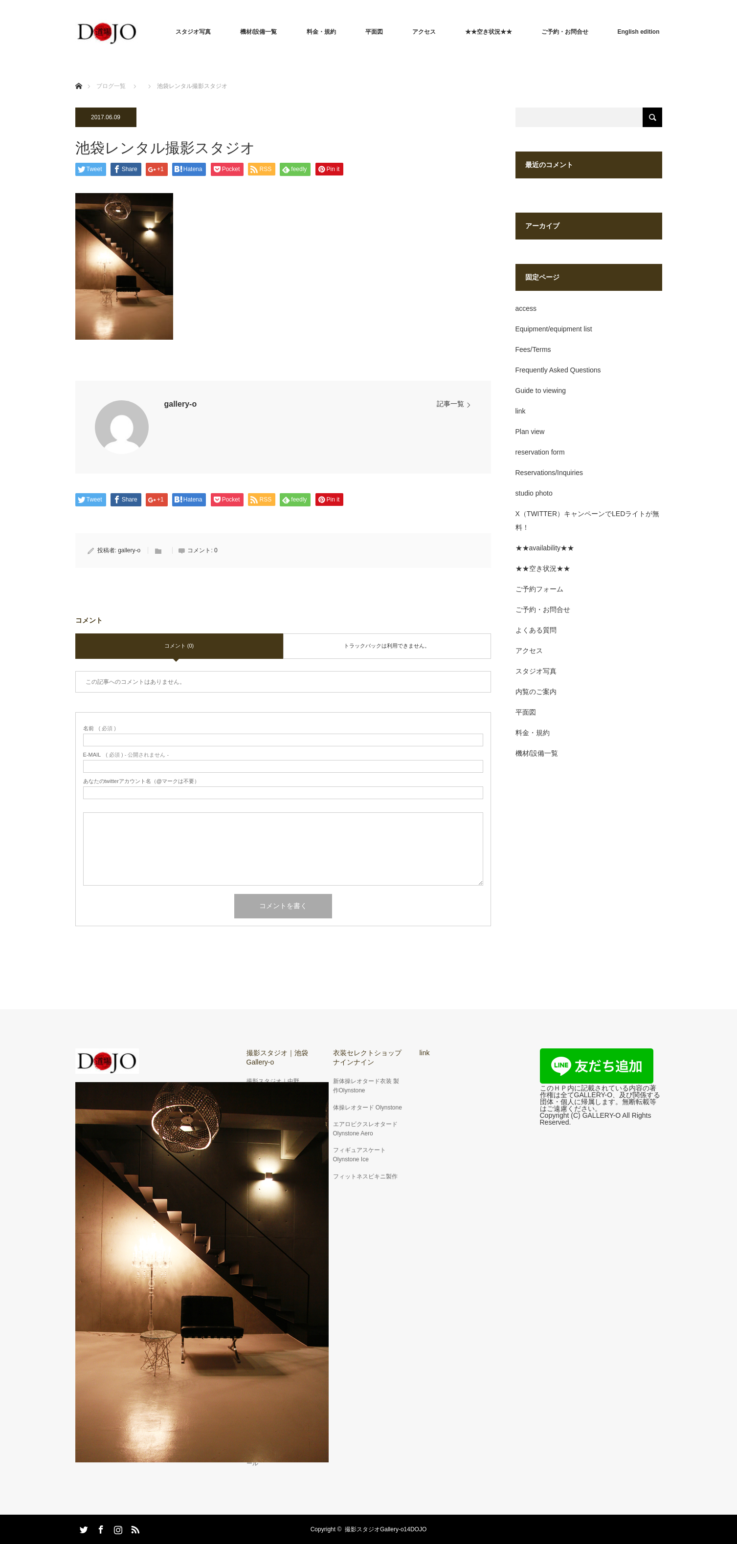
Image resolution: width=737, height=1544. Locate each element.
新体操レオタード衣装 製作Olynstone (366, 1086)
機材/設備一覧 (258, 31)
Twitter (82, 1528)
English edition (639, 31)
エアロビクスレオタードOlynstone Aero (365, 1129)
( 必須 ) (99, 728)
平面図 (374, 31)
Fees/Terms (533, 349)
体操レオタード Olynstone (367, 1107)
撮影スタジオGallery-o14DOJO (385, 1529)
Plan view (530, 431)
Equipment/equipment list (553, 329)
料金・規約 (321, 31)
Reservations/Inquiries (549, 473)
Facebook (99, 1528)
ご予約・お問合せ (564, 31)
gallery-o (180, 404)
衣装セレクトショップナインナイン (367, 1057)
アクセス (424, 31)
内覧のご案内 (536, 692)
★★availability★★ (545, 548)
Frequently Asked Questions (558, 370)
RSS (134, 1528)
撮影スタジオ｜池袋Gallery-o (277, 1057)
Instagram (117, 1528)
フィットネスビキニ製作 (365, 1176)
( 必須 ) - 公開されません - (126, 755)
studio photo (534, 493)
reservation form (540, 452)
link (520, 411)
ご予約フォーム (539, 589)
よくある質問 (536, 630)
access (526, 308)
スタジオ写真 (193, 31)
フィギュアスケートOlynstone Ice (359, 1155)
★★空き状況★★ (488, 31)
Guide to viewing (540, 390)
